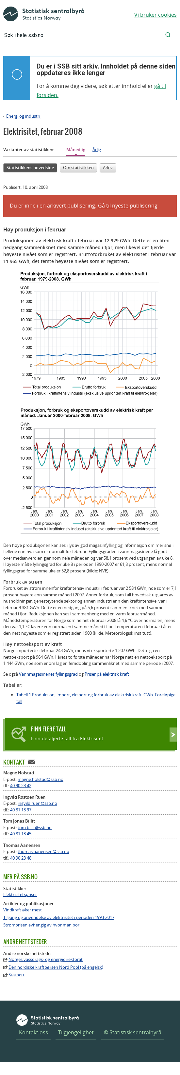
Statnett (16, 975)
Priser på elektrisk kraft (107, 674)
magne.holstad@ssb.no (40, 779)
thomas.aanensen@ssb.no (43, 851)
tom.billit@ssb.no (35, 827)
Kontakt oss (33, 1032)
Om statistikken (78, 167)
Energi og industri (23, 116)
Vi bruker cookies (155, 14)
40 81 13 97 (20, 810)
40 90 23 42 (20, 785)
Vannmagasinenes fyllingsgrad (49, 674)
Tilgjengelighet (76, 1032)
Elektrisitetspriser (20, 894)
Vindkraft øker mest (22, 910)
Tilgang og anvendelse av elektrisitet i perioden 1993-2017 (58, 917)
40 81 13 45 (20, 834)
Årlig (96, 149)
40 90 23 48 (20, 858)
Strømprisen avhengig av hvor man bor (41, 925)
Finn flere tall (48, 729)
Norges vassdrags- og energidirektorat (45, 959)
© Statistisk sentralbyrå (132, 1032)
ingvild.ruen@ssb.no (37, 803)
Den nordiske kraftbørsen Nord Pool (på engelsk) (55, 967)
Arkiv (108, 167)
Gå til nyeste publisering (127, 205)
